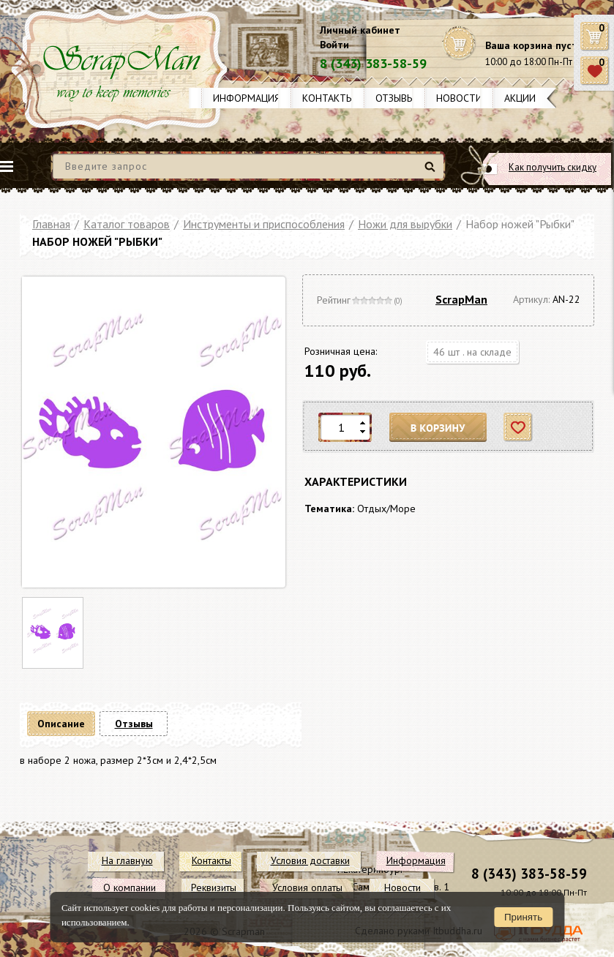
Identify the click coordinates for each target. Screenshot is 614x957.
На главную (127, 860)
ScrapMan (461, 299)
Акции (520, 98)
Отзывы (394, 98)
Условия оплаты (307, 887)
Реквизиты (213, 887)
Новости (459, 98)
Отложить (518, 428)
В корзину (438, 428)
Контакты (327, 98)
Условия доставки (310, 860)
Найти (432, 172)
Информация (246, 98)
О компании (129, 887)
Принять (523, 917)
